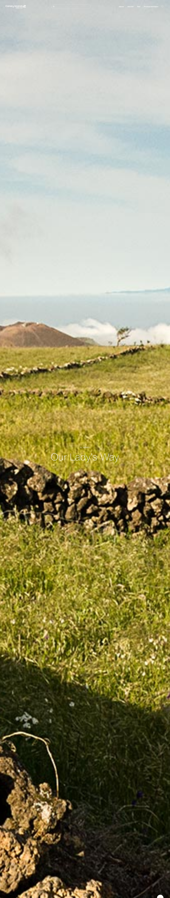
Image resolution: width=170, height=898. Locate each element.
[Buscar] (71, 6)
